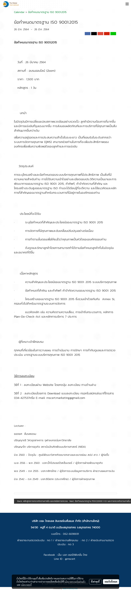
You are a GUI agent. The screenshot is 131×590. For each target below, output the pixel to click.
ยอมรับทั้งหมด (111, 581)
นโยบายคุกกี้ (26, 584)
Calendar (19, 12)
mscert (71, 559)
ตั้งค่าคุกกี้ (95, 581)
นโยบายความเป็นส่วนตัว (75, 581)
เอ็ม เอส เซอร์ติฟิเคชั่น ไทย (72, 555)
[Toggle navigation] (127, 4)
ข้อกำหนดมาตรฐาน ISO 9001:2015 (47, 12)
